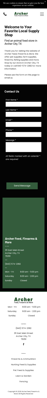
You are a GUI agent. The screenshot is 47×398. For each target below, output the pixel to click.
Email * (9, 120)
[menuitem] (23, 359)
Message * (11, 140)
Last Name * (12, 109)
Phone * (9, 130)
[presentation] (16, 171)
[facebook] (23, 345)
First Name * (12, 99)
